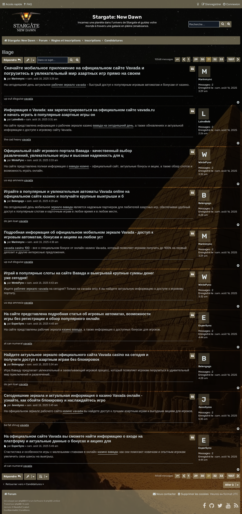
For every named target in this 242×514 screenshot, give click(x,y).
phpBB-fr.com (22, 504)
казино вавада (72, 329)
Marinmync (205, 79)
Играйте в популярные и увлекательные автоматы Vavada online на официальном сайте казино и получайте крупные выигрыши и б (66, 193)
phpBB (22, 501)
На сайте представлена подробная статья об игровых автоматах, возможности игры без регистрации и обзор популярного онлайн (77, 316)
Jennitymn (205, 407)
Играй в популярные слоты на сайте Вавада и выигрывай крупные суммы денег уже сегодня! (79, 275)
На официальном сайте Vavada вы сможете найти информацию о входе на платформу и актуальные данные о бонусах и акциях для (73, 438)
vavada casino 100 (17, 248)
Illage (8, 52)
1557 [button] (231, 59)
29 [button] (196, 59)
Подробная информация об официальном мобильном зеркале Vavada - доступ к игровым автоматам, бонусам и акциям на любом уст (78, 234)
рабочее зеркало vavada (69, 85)
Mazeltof (18, 507)
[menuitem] (27, 4)
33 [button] (221, 59)
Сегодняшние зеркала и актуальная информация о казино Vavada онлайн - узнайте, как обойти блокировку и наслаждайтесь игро (73, 397)
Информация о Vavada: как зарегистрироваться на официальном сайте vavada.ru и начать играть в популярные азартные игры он (79, 112)
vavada (28, 98)
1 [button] (188, 59)
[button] (177, 59)
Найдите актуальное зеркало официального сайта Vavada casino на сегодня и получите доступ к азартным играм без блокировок (76, 357)
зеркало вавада (62, 207)
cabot (26, 507)
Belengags (204, 203)
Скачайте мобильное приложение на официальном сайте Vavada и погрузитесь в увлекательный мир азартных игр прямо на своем (74, 71)
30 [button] (202, 59)
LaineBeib (204, 121)
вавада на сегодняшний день (113, 125)
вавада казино (79, 166)
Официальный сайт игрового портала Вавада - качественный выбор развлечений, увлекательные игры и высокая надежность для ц (68, 153)
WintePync (204, 162)
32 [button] (215, 59)
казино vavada (73, 411)
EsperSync (205, 325)
